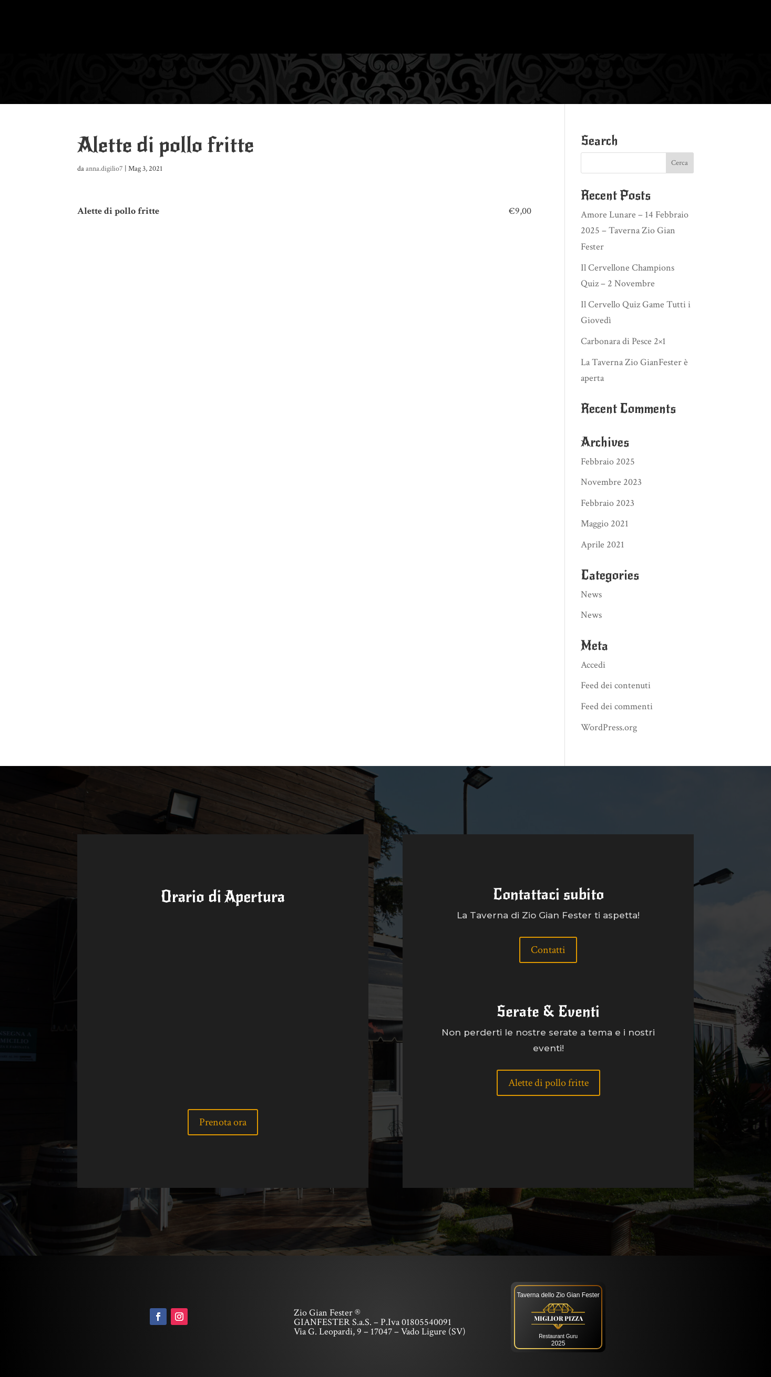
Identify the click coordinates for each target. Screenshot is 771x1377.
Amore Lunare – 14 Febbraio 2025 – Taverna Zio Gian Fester (634, 230)
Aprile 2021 (602, 543)
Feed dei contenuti (616, 684)
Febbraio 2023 (607, 502)
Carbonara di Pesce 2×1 (623, 340)
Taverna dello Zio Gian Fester (558, 1294)
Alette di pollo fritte (548, 1082)
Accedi (593, 664)
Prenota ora (222, 1121)
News (591, 593)
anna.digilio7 (104, 167)
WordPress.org (609, 726)
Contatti (548, 949)
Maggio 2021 (605, 523)
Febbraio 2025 (608, 460)
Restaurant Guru (558, 1335)
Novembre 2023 (611, 481)
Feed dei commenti (617, 705)
